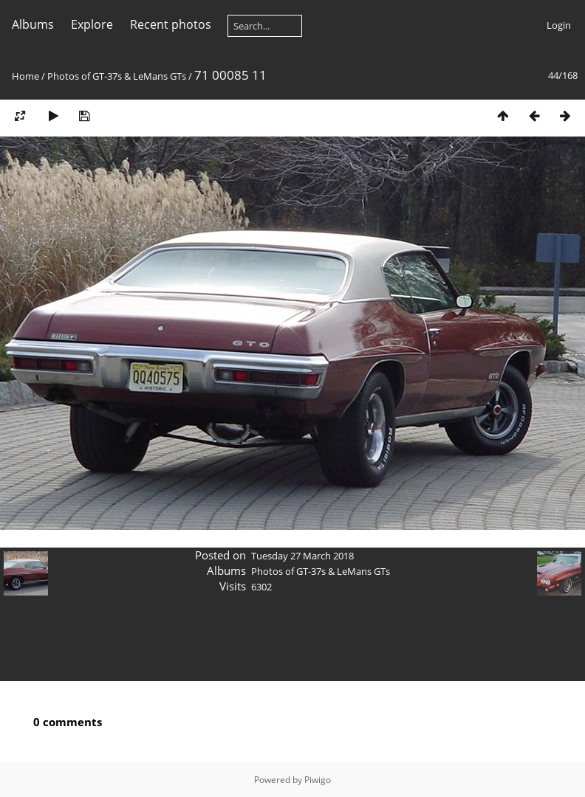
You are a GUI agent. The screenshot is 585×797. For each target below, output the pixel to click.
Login (559, 25)
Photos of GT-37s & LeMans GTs (116, 76)
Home (25, 76)
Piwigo (317, 779)
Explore (92, 24)
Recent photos (170, 24)
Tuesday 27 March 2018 (302, 555)
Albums (33, 24)
